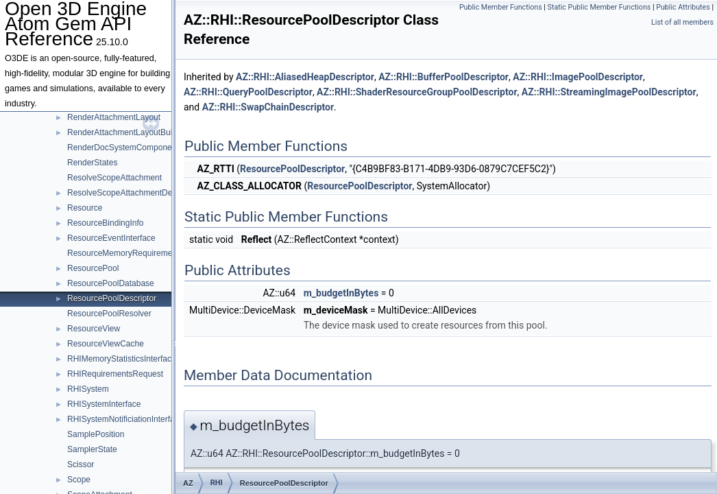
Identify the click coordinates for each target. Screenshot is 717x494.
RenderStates (92, 162)
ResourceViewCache (105, 344)
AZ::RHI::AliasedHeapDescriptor (305, 76)
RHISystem (88, 389)
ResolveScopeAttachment (114, 178)
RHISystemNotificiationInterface (125, 419)
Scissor (80, 464)
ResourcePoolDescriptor (111, 298)
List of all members (682, 22)
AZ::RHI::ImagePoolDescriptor (578, 76)
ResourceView (93, 328)
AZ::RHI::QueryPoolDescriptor (248, 91)
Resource (84, 208)
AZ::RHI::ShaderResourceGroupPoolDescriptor (417, 91)
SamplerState (92, 449)
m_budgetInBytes (341, 292)
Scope (78, 479)
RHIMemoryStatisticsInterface (121, 359)
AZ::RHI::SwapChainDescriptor (268, 107)
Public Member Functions (500, 7)
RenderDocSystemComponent (123, 147)
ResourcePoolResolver (109, 313)
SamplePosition (95, 434)
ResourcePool (93, 268)
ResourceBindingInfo (105, 223)
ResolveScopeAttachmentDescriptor (133, 193)
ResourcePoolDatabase (110, 283)
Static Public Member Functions (599, 7)
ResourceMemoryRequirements (125, 253)
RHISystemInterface (104, 404)
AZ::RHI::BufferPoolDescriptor (443, 76)
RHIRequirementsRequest (115, 374)
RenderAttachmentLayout (113, 117)
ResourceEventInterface (111, 238)
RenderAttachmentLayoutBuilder (126, 132)
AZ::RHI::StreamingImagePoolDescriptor (609, 91)
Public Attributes (683, 7)
